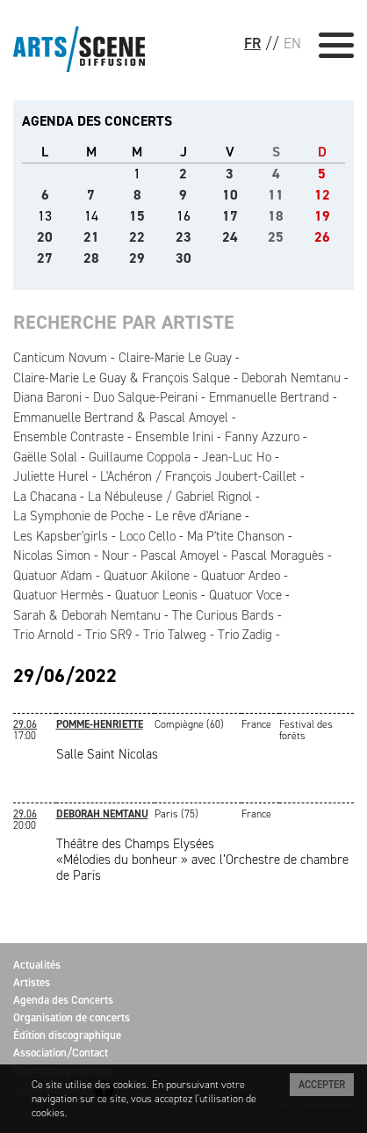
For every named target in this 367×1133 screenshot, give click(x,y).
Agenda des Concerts (63, 999)
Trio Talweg (174, 634)
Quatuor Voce (245, 595)
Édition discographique (67, 1035)
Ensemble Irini (174, 437)
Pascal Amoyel (179, 555)
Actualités (37, 964)
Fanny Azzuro (262, 437)
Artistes (31, 982)
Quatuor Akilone (147, 576)
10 (230, 194)
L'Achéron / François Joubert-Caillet (198, 476)
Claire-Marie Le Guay (175, 358)
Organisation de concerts (71, 1017)
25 (276, 237)
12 (322, 194)
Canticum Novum (60, 358)
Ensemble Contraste (68, 437)
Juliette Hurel (51, 476)
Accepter (322, 1085)
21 (91, 237)
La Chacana (44, 496)
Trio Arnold (43, 634)
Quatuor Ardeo (240, 576)
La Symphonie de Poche (78, 516)
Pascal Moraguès (277, 555)
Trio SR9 (108, 634)
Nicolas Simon (51, 555)
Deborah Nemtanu (291, 378)
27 (45, 258)
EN (292, 43)
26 (322, 237)
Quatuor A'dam (52, 576)
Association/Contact (60, 1052)
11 (276, 194)
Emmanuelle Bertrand (269, 397)
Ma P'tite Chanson (235, 536)
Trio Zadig (245, 634)
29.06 (25, 724)
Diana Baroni (47, 397)
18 (276, 216)
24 (230, 237)
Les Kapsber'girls (60, 536)
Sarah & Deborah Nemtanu (87, 615)
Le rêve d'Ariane (198, 516)
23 (183, 237)
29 (137, 258)
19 (322, 216)
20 (45, 237)
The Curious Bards (223, 615)
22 (137, 237)
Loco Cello (147, 536)
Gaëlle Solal (45, 457)
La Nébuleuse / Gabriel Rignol (170, 496)
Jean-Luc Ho (236, 457)
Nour (115, 555)
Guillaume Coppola (140, 457)
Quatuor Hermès (58, 595)
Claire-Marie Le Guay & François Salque (121, 378)
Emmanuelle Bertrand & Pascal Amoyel (120, 417)
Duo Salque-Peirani (145, 397)
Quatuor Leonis (156, 595)
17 (230, 216)
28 (91, 258)
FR (252, 43)
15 (137, 216)
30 (183, 258)
